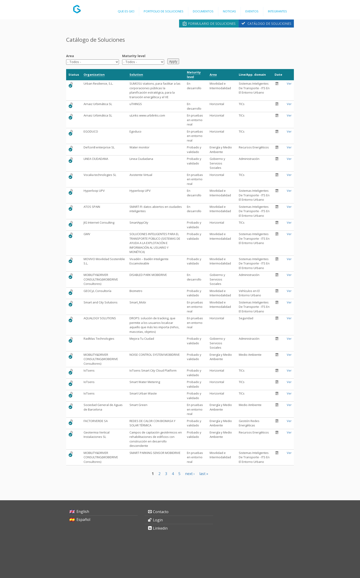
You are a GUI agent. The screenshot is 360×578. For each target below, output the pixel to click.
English (82, 511)
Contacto (161, 511)
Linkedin (160, 528)
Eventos (252, 11)
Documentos (203, 11)
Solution (136, 74)
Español (83, 519)
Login (158, 519)
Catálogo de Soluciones (269, 23)
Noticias (229, 11)
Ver (289, 83)
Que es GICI (126, 11)
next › (190, 473)
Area (70, 56)
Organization (94, 74)
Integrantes (277, 11)
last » (203, 473)
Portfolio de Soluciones (163, 11)
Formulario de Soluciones (212, 23)
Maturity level (133, 56)
